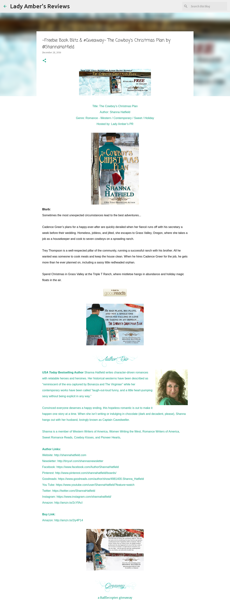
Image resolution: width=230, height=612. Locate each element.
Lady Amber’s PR (122, 123)
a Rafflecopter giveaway (115, 597)
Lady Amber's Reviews (40, 6)
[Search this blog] (208, 6)
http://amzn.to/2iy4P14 (68, 520)
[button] (44, 60)
